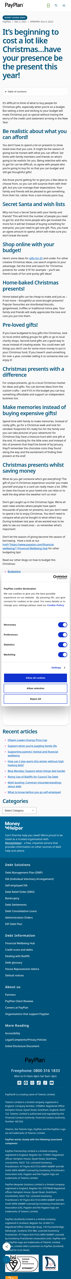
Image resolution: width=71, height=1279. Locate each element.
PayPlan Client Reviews (19, 1001)
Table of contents (17, 91)
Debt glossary (13, 962)
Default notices (14, 975)
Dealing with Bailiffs (17, 956)
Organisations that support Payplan (27, 1014)
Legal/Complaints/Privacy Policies (25, 1039)
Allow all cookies (35, 677)
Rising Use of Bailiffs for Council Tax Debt (33, 777)
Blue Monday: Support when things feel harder (36, 771)
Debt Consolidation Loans (21, 911)
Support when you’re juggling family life (32, 746)
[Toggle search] (56, 5)
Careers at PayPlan (16, 1007)
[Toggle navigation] (64, 5)
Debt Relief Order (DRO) (19, 892)
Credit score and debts (19, 949)
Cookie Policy (55, 605)
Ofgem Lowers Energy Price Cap (27, 740)
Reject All (35, 699)
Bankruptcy (12, 898)
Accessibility (12, 1033)
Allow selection (35, 688)
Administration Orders (19, 917)
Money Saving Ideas (15, 17)
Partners (10, 994)
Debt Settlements (16, 904)
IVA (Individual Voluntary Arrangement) (29, 879)
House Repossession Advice (22, 969)
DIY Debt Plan (13, 924)
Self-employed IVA (16, 885)
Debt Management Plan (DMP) (23, 872)
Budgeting (14, 571)
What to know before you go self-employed (34, 792)
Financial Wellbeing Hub (20, 943)
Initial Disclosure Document (22, 1046)
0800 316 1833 (46, 1070)
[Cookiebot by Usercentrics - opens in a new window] (53, 577)
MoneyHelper (13, 843)
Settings (56, 667)
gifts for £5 (36, 258)
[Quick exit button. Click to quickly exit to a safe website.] (48, 5)
